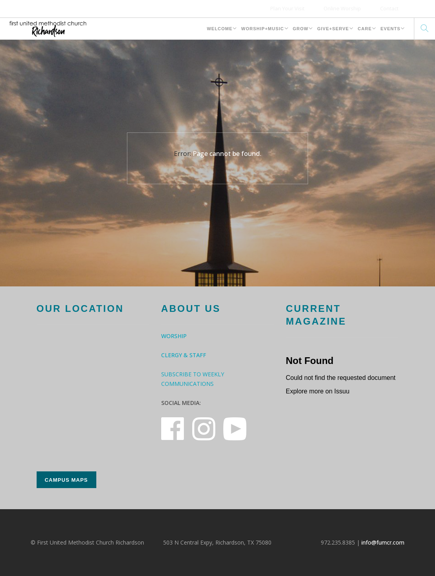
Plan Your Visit (287, 8)
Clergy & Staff (183, 355)
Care (365, 28)
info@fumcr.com (382, 542)
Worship (174, 336)
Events (390, 28)
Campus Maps (66, 480)
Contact (389, 8)
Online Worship (342, 8)
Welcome (219, 28)
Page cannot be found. (227, 153)
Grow (300, 28)
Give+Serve (333, 28)
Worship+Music (262, 28)
